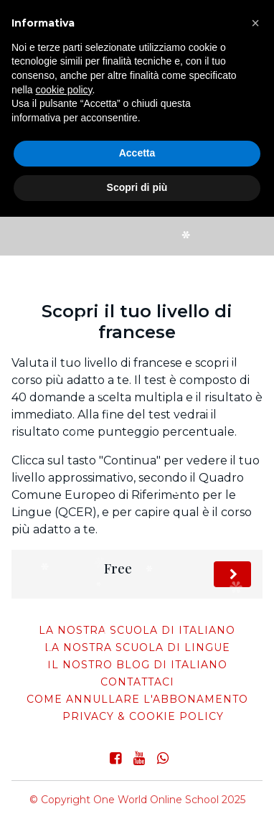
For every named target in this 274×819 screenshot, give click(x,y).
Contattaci (137, 681)
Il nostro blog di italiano (137, 664)
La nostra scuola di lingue (137, 647)
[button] (255, 22)
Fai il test (232, 574)
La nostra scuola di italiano (137, 630)
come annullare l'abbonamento (137, 699)
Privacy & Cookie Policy (143, 716)
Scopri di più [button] (137, 187)
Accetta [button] (137, 153)
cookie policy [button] (63, 89)
